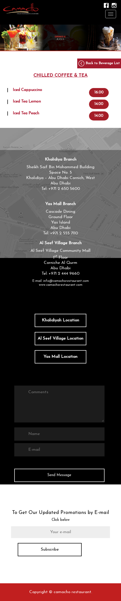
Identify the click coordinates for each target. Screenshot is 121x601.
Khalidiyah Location (60, 320)
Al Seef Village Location (60, 338)
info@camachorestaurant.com (66, 281)
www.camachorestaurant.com (60, 284)
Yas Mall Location (60, 357)
